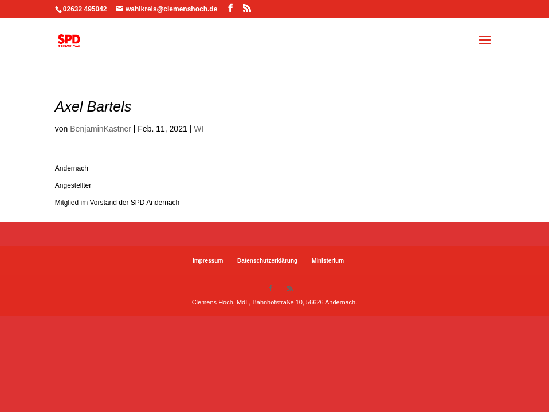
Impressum (208, 261)
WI (198, 128)
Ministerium (328, 261)
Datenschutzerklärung (267, 261)
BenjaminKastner (100, 128)
